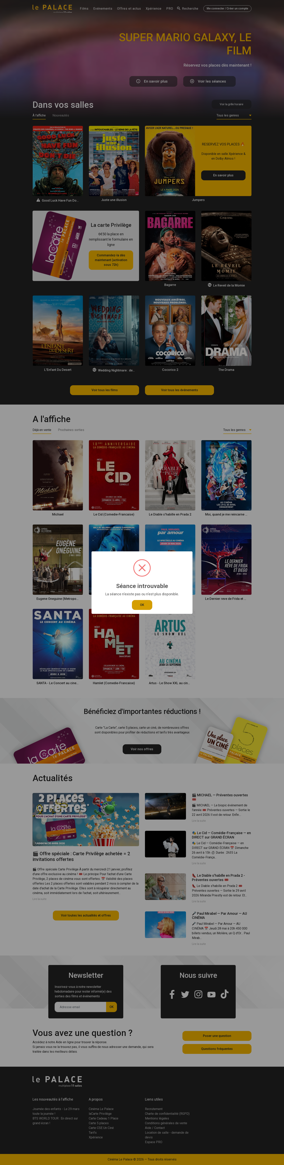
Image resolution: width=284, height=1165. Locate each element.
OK (142, 605)
